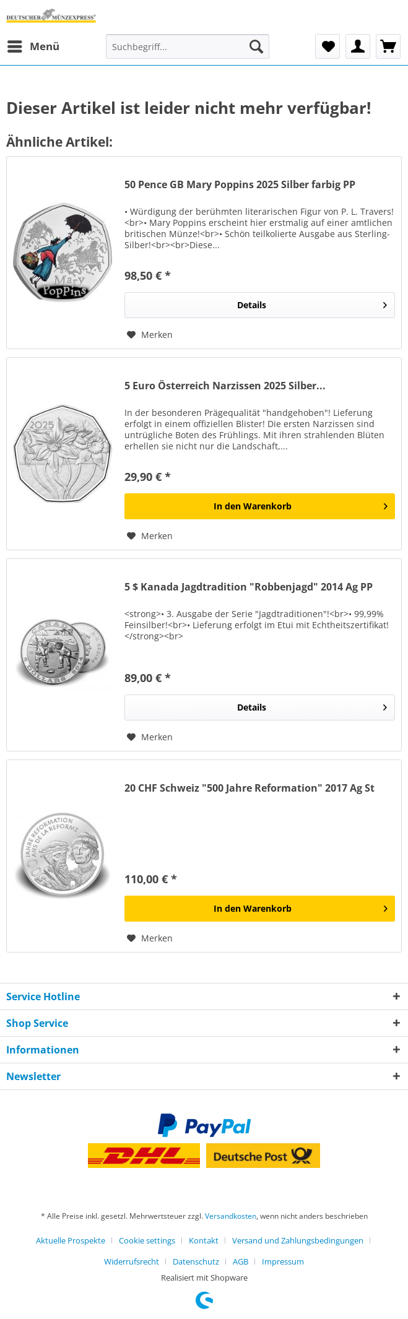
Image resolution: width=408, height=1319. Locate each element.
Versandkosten (230, 1216)
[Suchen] (256, 46)
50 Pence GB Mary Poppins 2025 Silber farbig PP (239, 184)
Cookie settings (147, 1240)
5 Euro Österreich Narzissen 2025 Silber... (225, 385)
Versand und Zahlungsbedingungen (297, 1240)
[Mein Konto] (357, 46)
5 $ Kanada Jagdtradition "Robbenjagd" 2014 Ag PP (248, 587)
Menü (33, 45)
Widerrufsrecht (131, 1261)
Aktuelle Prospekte (70, 1240)
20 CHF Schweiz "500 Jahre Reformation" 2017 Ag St (249, 788)
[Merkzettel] (327, 46)
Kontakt (204, 1240)
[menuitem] (33, 46)
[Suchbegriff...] (187, 46)
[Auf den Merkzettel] (150, 334)
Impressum (283, 1261)
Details (312, 303)
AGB (240, 1261)
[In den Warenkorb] (259, 506)
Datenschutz (196, 1261)
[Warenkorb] (388, 46)
